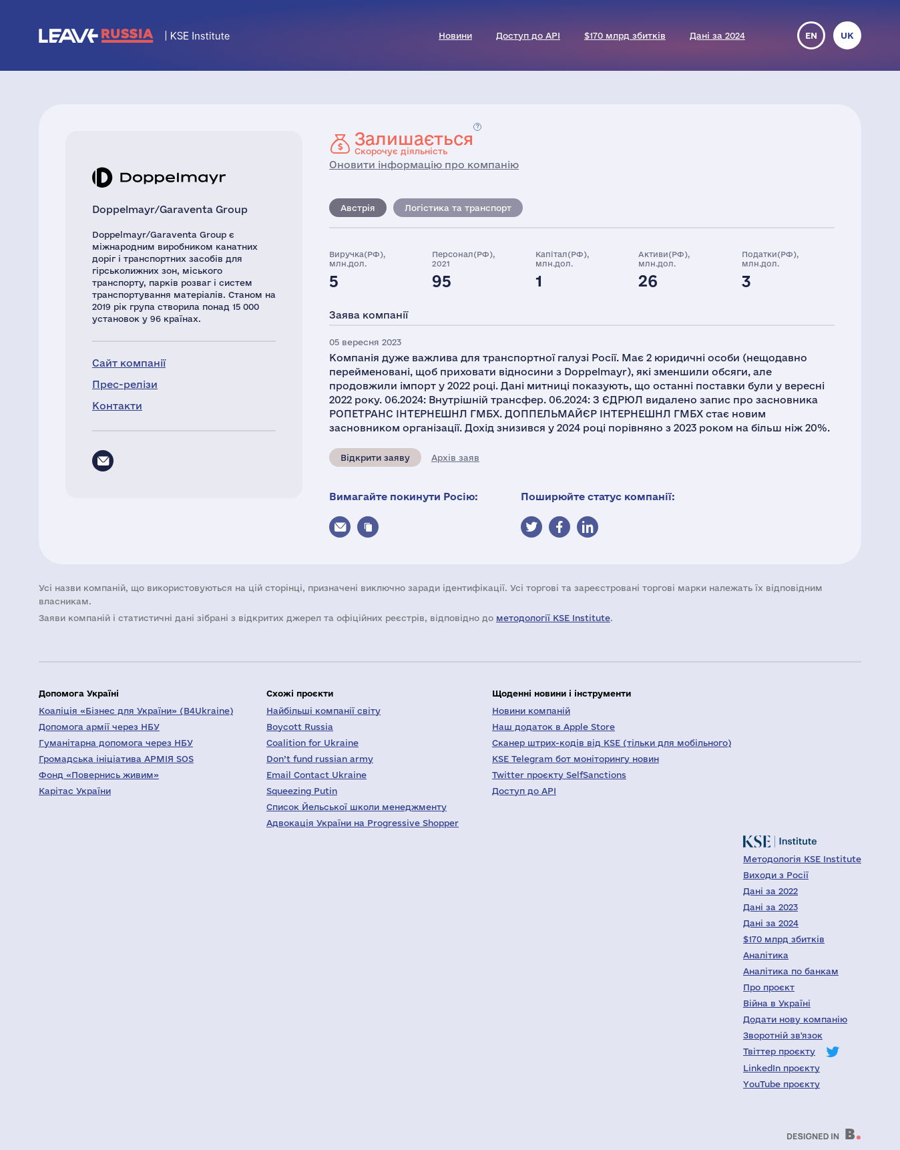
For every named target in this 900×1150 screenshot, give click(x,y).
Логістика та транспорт (458, 207)
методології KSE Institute (553, 617)
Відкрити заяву (375, 457)
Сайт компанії (129, 363)
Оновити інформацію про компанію (424, 164)
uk (847, 35)
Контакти (117, 405)
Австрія (358, 207)
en (811, 35)
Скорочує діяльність (414, 143)
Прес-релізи (125, 384)
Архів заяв (455, 457)
